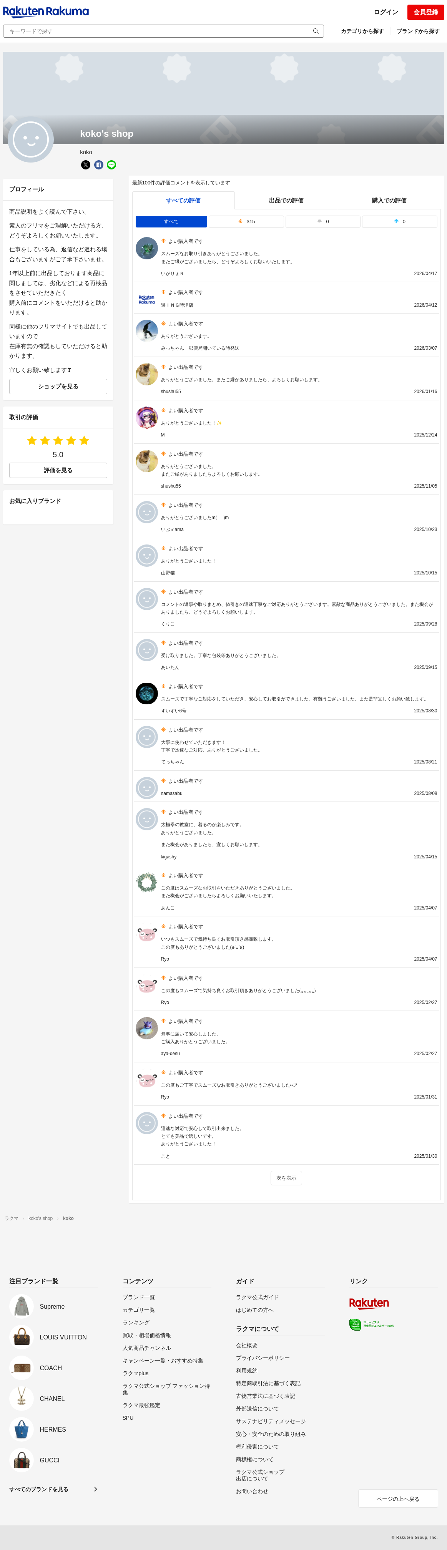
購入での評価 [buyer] (389, 200)
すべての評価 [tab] (183, 200)
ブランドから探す (418, 31)
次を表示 (286, 1178)
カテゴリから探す (362, 31)
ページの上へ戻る (398, 1499)
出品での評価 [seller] (286, 200)
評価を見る (58, 470)
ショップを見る (58, 386)
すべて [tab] (171, 221)
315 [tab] (246, 221)
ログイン (386, 12)
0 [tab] (323, 221)
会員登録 (426, 12)
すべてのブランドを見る (38, 1489)
